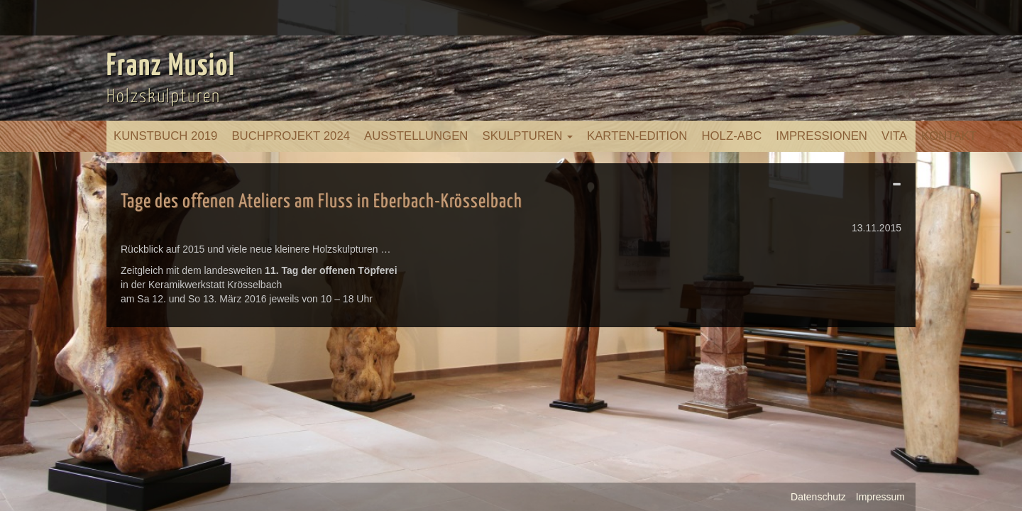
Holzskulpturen (163, 97)
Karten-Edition (637, 136)
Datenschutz (818, 496)
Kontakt (949, 136)
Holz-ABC (731, 136)
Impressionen (821, 136)
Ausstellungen (416, 136)
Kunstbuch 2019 (165, 136)
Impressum (880, 496)
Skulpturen (527, 136)
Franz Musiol (171, 67)
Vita (894, 136)
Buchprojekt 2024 (290, 136)
